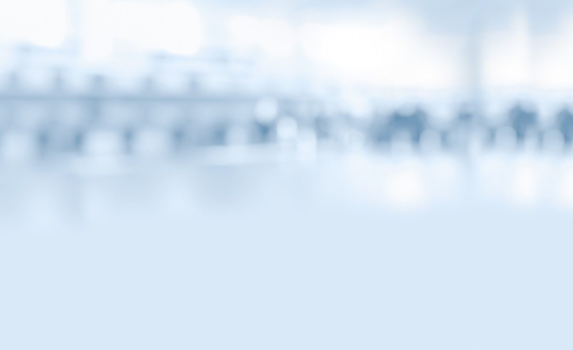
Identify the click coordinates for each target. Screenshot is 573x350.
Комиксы (286, 63)
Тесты (337, 63)
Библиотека (387, 63)
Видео (236, 63)
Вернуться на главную (425, 15)
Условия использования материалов (331, 308)
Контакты (208, 308)
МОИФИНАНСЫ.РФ (286, 108)
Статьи (185, 63)
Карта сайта (253, 308)
